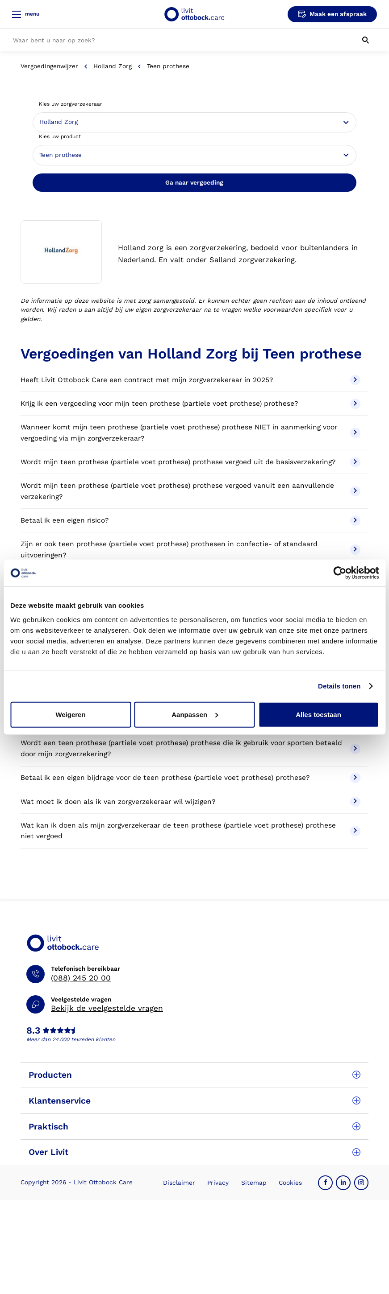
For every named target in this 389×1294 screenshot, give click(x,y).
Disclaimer (179, 1182)
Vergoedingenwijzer (49, 66)
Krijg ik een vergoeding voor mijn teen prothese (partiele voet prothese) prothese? (191, 404)
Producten (194, 1075)
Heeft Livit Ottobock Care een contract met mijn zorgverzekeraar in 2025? (191, 380)
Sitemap (254, 1182)
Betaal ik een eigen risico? (191, 520)
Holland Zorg (112, 66)
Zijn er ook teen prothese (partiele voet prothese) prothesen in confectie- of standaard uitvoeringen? (191, 549)
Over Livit (194, 1152)
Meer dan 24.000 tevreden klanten (70, 1039)
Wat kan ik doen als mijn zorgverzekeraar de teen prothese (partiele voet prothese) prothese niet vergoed (191, 831)
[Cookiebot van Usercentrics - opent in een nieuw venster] (340, 573)
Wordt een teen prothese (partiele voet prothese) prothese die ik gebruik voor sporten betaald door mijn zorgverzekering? (191, 748)
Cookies (290, 1182)
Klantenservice (194, 1101)
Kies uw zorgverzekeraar (70, 104)
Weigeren (70, 714)
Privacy (218, 1182)
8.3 (33, 1030)
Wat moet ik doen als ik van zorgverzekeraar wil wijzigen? (191, 802)
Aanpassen (194, 714)
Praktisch (194, 1126)
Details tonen (339, 686)
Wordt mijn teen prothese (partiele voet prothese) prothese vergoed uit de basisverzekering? (191, 462)
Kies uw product (60, 136)
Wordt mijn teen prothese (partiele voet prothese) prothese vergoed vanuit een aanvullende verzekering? (191, 491)
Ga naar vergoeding (194, 182)
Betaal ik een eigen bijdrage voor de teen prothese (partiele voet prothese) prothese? (191, 778)
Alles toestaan (318, 714)
